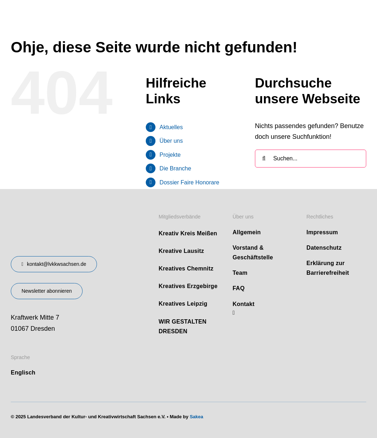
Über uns (171, 140)
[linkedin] (234, 312)
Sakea (196, 416)
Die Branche (175, 168)
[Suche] (264, 157)
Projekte (170, 154)
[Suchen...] (310, 157)
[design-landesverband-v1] (61, 209)
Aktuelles (171, 126)
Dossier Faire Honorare (189, 181)
